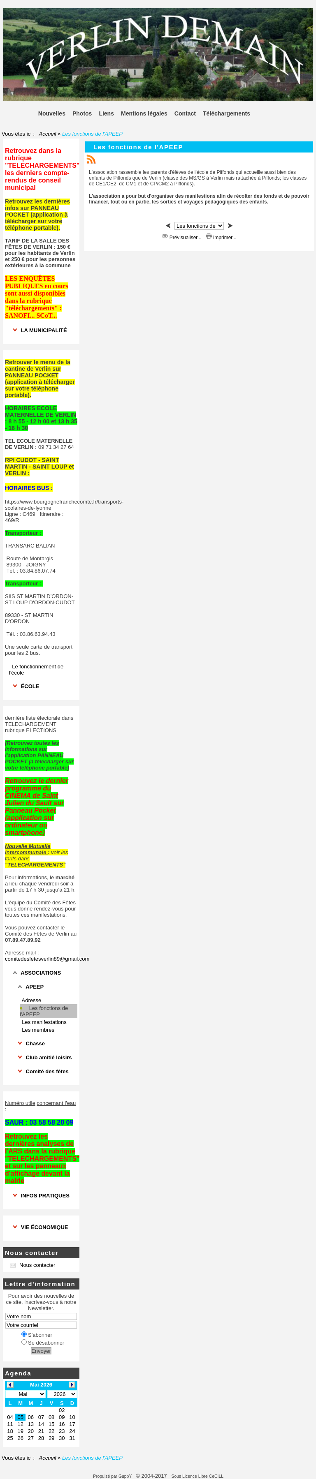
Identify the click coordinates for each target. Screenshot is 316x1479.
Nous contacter (32, 1265)
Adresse (32, 1000)
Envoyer (41, 1351)
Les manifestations (44, 1022)
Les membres (38, 1030)
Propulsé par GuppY (113, 1476)
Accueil (47, 134)
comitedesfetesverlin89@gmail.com (47, 959)
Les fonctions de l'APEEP (44, 1011)
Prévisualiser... (182, 237)
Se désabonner (42, 1343)
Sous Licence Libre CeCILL (197, 1476)
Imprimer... (221, 237)
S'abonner (36, 1335)
